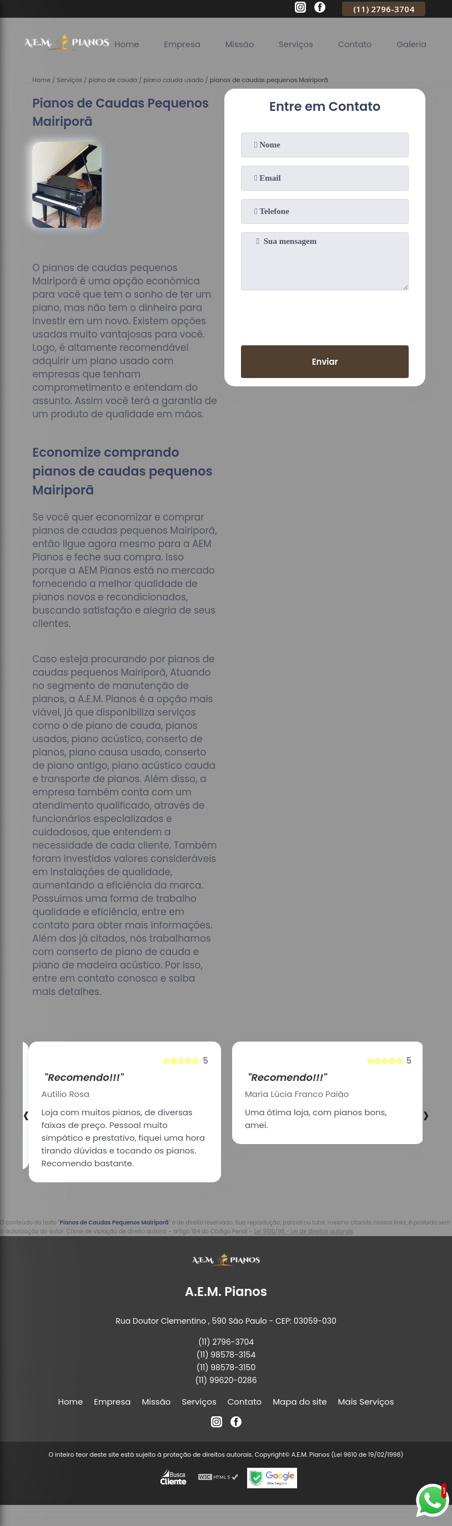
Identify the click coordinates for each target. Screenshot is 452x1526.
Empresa (182, 44)
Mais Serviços (366, 1401)
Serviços (297, 44)
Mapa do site (300, 1401)
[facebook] (319, 9)
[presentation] (324, 315)
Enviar (325, 362)
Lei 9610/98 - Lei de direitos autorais (303, 1231)
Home (126, 44)
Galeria (414, 44)
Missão (240, 44)
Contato (356, 44)
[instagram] (300, 9)
